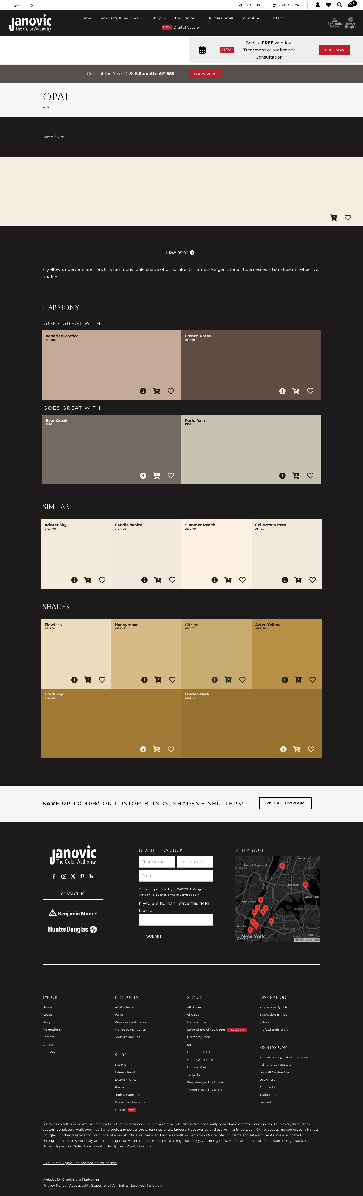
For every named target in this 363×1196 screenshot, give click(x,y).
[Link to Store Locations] (277, 898)
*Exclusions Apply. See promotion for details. (80, 1163)
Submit (154, 936)
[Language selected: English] (21, 5)
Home (48, 137)
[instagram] (63, 876)
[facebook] (54, 876)
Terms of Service (178, 894)
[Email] (176, 876)
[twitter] (73, 876)
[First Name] (157, 862)
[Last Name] (195, 862)
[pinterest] (82, 876)
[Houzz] (91, 876)
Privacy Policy (149, 894)
